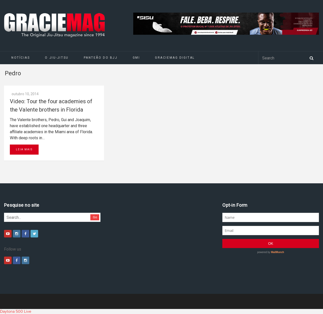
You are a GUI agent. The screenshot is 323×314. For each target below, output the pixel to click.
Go (95, 217)
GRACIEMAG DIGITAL (175, 57)
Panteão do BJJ (101, 57)
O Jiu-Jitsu (56, 57)
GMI (136, 57)
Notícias (20, 57)
